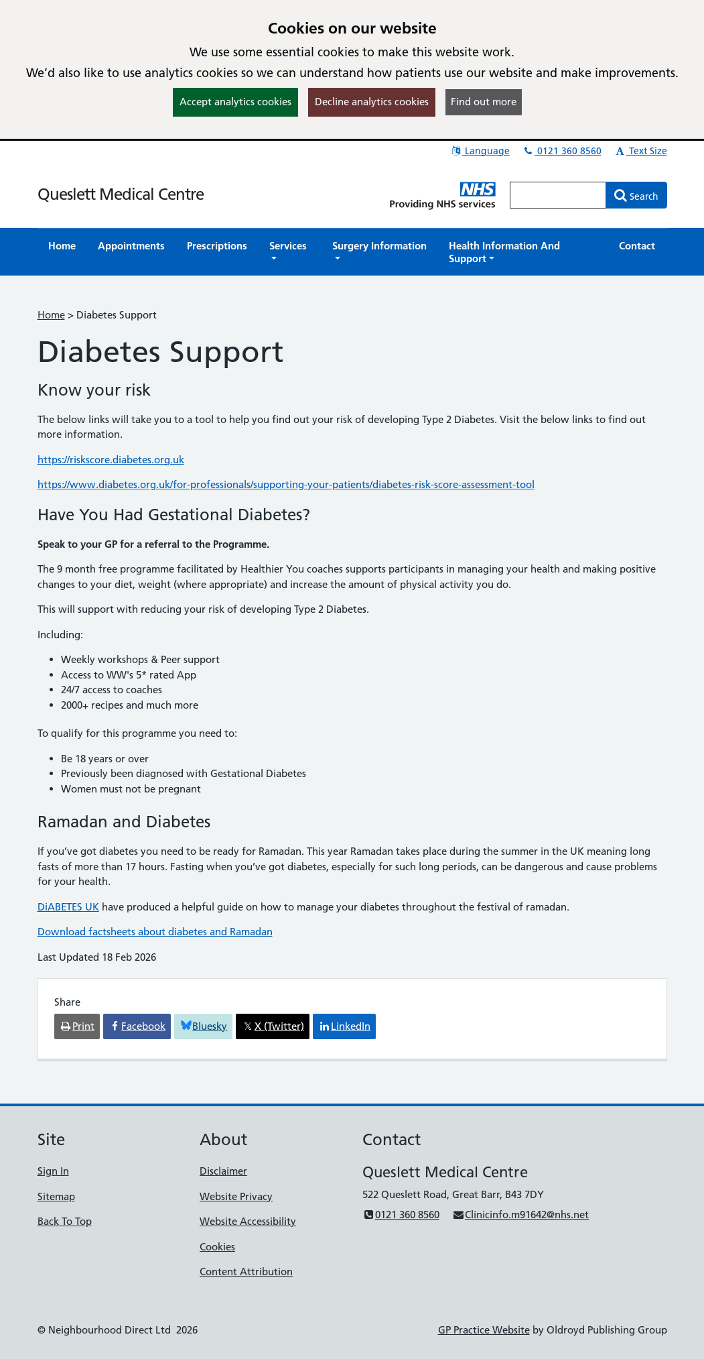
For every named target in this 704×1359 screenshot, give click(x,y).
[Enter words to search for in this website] (558, 195)
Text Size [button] (640, 151)
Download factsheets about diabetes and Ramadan (155, 931)
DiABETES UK (68, 906)
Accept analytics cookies (235, 101)
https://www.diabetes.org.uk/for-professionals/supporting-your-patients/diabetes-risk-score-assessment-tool (286, 484)
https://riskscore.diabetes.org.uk (111, 459)
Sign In (53, 1171)
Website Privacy (236, 1196)
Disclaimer (223, 1171)
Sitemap (56, 1196)
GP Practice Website (484, 1329)
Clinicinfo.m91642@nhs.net (520, 1214)
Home (51, 314)
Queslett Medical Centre (121, 194)
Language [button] (480, 151)
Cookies (217, 1246)
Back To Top (65, 1221)
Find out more (483, 101)
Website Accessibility (248, 1221)
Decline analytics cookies (372, 101)
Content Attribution (246, 1271)
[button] (290, 252)
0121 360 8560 (562, 151)
